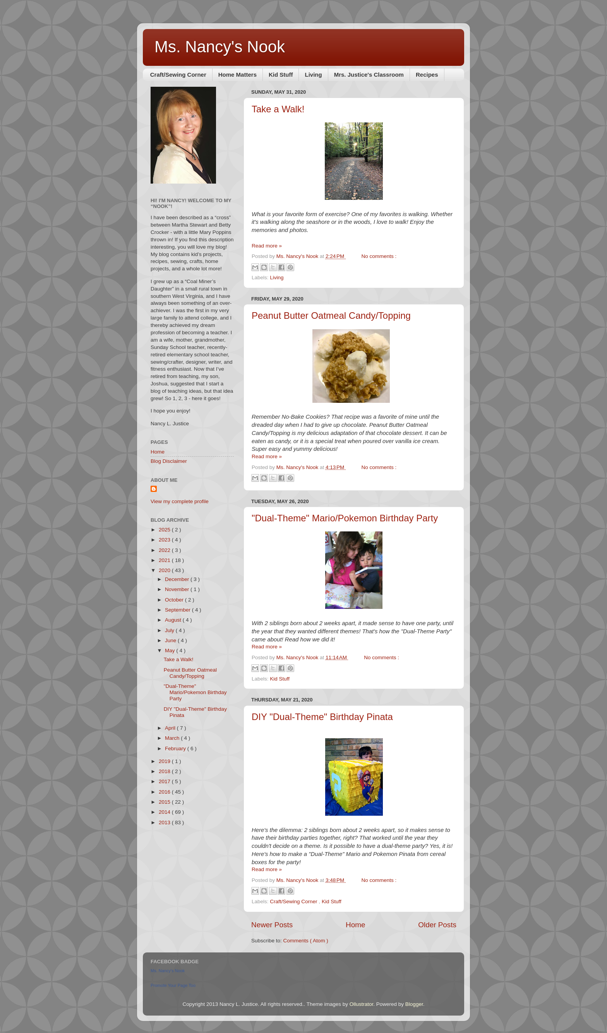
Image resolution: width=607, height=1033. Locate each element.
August (174, 620)
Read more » (267, 246)
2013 (165, 822)
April (171, 728)
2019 (165, 761)
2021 (165, 560)
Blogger (414, 1004)
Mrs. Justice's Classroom (369, 74)
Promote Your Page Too (173, 985)
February (176, 748)
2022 (165, 550)
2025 (165, 530)
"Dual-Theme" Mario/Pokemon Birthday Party (345, 518)
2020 (165, 570)
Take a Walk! (278, 109)
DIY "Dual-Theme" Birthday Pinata (322, 717)
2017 (165, 781)
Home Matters (237, 74)
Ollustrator (362, 1004)
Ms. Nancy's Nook (219, 47)
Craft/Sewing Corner (178, 74)
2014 (165, 812)
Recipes (427, 74)
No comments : (379, 256)
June (171, 640)
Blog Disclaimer (169, 461)
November (177, 589)
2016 (165, 792)
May (170, 650)
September (178, 610)
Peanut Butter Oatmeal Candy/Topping (331, 315)
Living (313, 74)
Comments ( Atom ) (305, 941)
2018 (165, 771)
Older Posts (437, 925)
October (175, 600)
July (170, 630)
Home (355, 925)
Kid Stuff (281, 74)
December (177, 579)
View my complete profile (180, 501)
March (173, 738)
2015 (165, 802)
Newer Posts (272, 925)
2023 (165, 540)
